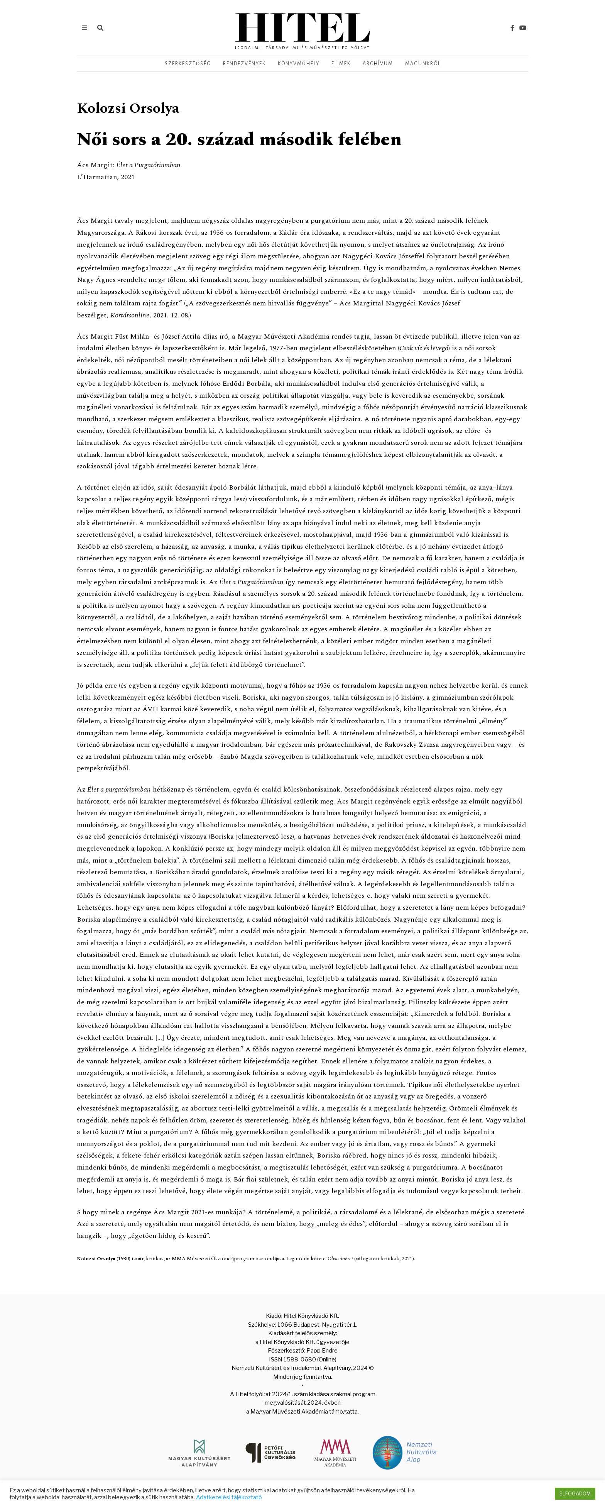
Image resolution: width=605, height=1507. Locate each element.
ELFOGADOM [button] (575, 1493)
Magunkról (423, 63)
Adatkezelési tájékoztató (229, 1497)
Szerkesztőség (188, 63)
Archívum (378, 63)
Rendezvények (244, 63)
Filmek (341, 63)
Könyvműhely (298, 63)
